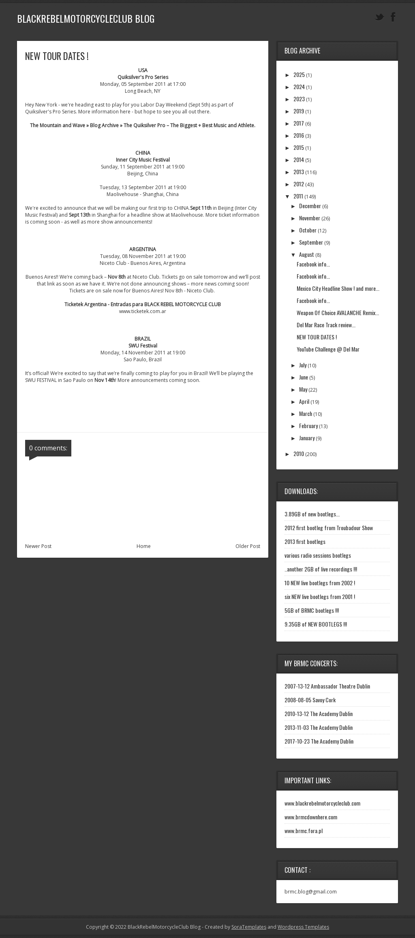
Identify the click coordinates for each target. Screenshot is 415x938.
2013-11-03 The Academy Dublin (319, 727)
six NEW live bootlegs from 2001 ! (320, 596)
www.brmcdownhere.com (311, 816)
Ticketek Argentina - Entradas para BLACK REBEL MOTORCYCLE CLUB (142, 304)
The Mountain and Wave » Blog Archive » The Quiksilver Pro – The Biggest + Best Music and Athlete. (142, 125)
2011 (298, 196)
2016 (298, 135)
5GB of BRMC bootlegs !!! (312, 610)
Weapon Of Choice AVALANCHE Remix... (338, 312)
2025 (299, 74)
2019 (298, 111)
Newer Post (38, 546)
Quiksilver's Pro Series (143, 77)
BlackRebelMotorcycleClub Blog (85, 18)
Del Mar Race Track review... (326, 324)
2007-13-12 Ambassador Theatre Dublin (327, 686)
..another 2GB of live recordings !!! (321, 569)
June (303, 377)
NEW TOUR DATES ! (317, 337)
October (308, 230)
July (302, 364)
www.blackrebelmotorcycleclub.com (322, 803)
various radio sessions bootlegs (318, 555)
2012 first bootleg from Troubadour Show (329, 527)
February (308, 425)
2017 (298, 123)
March (305, 413)
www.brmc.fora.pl (304, 830)
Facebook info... (313, 264)
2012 (298, 183)
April (304, 401)
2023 (299, 98)
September (311, 242)
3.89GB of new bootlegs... (312, 514)
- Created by (233, 926)
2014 (298, 159)
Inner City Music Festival (143, 159)
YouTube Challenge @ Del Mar (328, 349)
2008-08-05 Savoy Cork (310, 699)
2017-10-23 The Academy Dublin (319, 741)
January (306, 437)
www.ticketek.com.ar (142, 311)
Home (144, 546)
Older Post (247, 546)
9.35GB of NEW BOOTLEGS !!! (316, 624)
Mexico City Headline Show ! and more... (338, 288)
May (303, 389)
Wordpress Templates (303, 926)
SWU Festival (142, 345)
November (309, 217)
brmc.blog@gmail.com (311, 891)
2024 (299, 86)
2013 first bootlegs (305, 541)
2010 (298, 453)
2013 (298, 171)
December (310, 205)
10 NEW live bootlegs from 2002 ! (320, 582)
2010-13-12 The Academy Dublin (319, 713)
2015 (298, 147)
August (306, 254)
